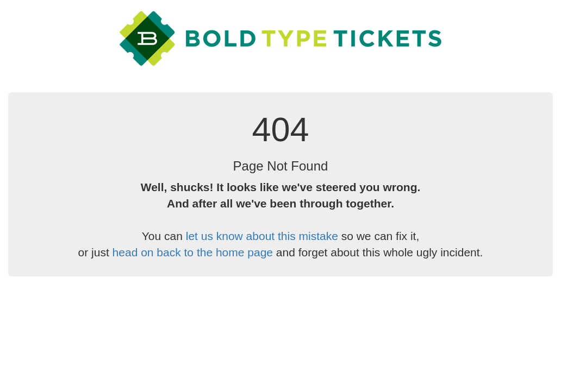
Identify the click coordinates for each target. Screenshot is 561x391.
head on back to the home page (193, 252)
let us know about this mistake (262, 236)
